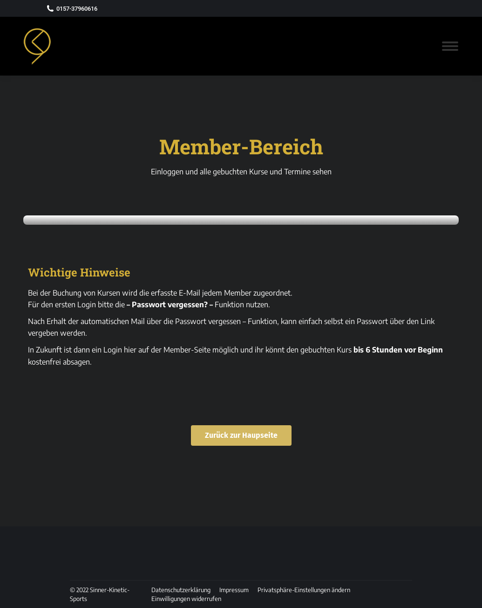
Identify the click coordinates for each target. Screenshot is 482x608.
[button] (304, 590)
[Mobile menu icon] (450, 46)
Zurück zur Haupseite (241, 435)
